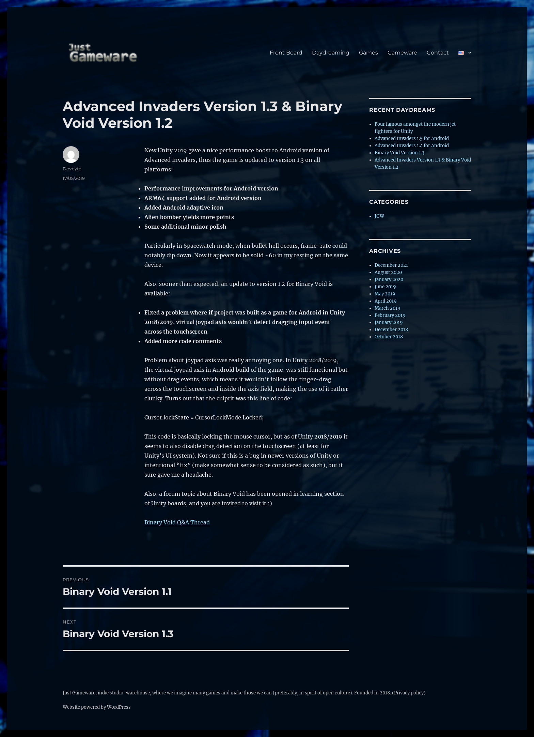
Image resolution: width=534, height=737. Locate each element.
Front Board (286, 52)
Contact (438, 52)
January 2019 (389, 322)
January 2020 (389, 279)
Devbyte (72, 168)
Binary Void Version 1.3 (399, 153)
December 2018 (391, 330)
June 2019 (385, 287)
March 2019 (387, 308)
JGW (379, 216)
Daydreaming (330, 52)
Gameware (402, 52)
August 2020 (388, 272)
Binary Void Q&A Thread (177, 522)
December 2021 (391, 265)
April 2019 (386, 301)
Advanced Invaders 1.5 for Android (412, 138)
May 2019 (385, 294)
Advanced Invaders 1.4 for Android (412, 146)
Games (368, 52)
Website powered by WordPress (97, 707)
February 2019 (390, 315)
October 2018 (389, 337)
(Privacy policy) (409, 693)
